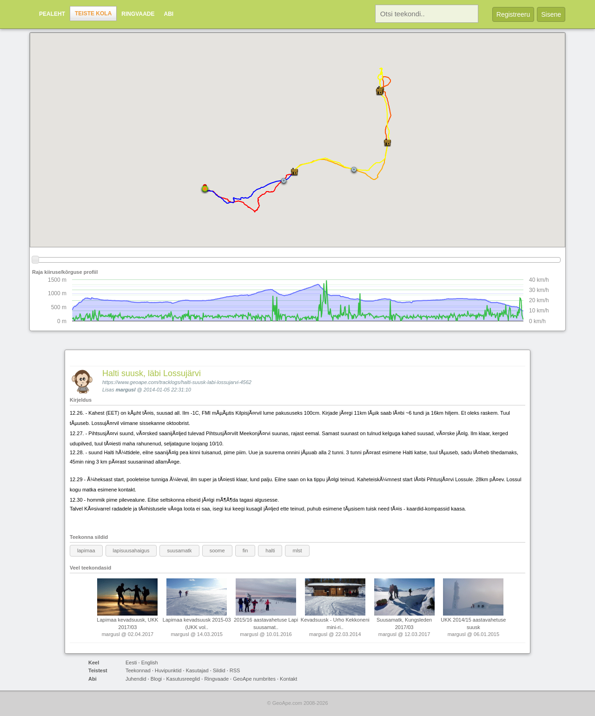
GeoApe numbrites (254, 679)
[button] (380, 91)
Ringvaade (137, 14)
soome (217, 550)
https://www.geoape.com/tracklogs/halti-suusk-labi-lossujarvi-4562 (176, 382)
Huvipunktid (168, 670)
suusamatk (179, 550)
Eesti (131, 662)
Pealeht (52, 14)
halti (270, 550)
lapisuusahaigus (131, 550)
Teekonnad (138, 670)
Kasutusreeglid (183, 679)
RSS (235, 670)
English (149, 662)
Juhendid (136, 679)
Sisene (551, 14)
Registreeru (513, 14)
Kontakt (288, 679)
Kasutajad (197, 670)
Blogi (156, 679)
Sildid (219, 670)
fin (245, 550)
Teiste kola (93, 13)
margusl (126, 389)
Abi (168, 14)
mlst (297, 550)
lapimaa (86, 550)
